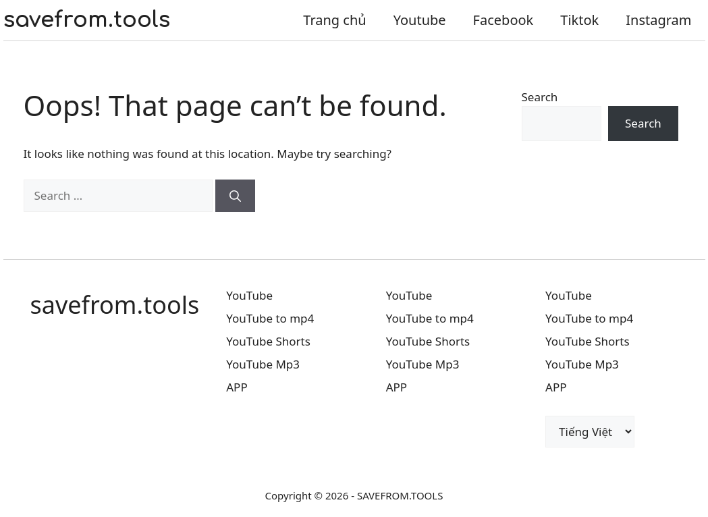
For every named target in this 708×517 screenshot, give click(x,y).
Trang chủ (334, 20)
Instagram (658, 20)
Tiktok (579, 20)
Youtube (419, 20)
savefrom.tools (86, 20)
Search (540, 97)
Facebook (503, 20)
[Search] (235, 196)
